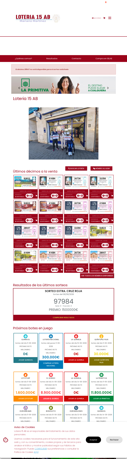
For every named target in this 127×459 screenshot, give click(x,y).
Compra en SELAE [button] (104, 58)
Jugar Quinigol (25, 360)
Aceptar (93, 439)
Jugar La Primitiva (101, 398)
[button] (19, 88)
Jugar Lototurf (25, 398)
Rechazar (114, 439)
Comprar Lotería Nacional (51, 364)
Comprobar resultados (63, 317)
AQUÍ (36, 452)
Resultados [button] (51, 58)
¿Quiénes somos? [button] (23, 58)
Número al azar (101, 168)
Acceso (96, 18)
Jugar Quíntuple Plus (101, 361)
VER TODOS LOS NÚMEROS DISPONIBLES (97, 276)
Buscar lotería (76, 168)
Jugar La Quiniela (76, 360)
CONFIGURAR (41, 448)
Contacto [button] (76, 58)
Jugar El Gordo (51, 398)
